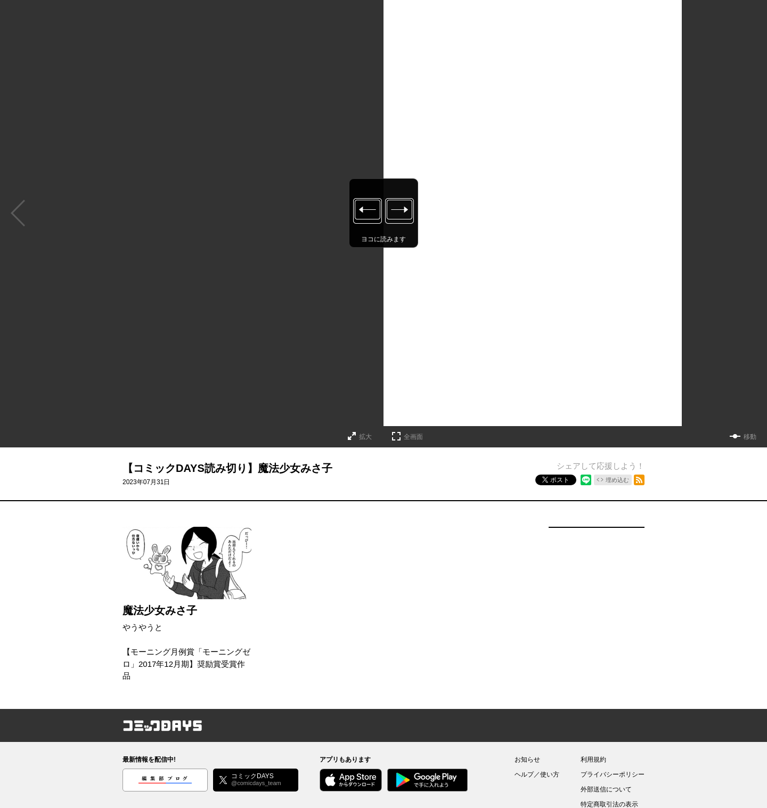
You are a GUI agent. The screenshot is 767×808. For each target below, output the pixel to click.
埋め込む (617, 480)
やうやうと (142, 627)
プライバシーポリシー (612, 774)
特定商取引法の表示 (609, 804)
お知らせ (527, 759)
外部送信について (606, 789)
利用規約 (593, 759)
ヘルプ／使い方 (537, 774)
